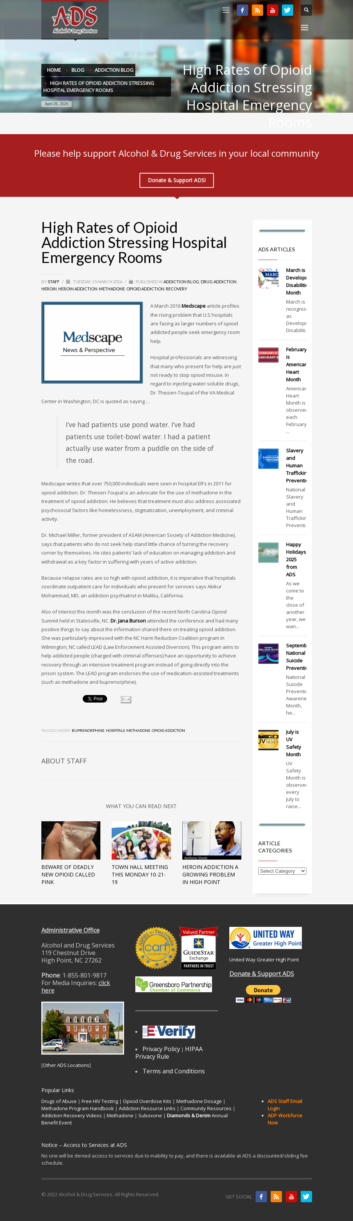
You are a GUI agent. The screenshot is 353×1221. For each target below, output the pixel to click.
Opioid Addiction (145, 288)
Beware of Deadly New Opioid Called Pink (68, 874)
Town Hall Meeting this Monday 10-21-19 (140, 874)
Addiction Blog (181, 281)
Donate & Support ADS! (177, 180)
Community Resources (206, 1108)
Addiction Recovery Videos (71, 1115)
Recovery (176, 288)
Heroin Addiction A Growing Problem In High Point (210, 874)
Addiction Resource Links (147, 1108)
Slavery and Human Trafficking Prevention (298, 465)
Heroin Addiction (77, 288)
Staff (54, 281)
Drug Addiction (218, 281)
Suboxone (150, 1115)
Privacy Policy (161, 1049)
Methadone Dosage (199, 1101)
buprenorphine (88, 730)
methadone (138, 730)
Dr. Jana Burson (128, 620)
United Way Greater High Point (264, 959)
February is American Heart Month (297, 364)
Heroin (49, 288)
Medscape (194, 305)
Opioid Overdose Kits (147, 1101)
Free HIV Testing (100, 1101)
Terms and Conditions (173, 1071)
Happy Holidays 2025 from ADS (296, 559)
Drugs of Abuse (59, 1101)
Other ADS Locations (66, 1065)
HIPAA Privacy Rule (169, 1053)
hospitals (115, 730)
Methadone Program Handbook (77, 1108)
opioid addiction (168, 730)
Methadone (112, 288)
